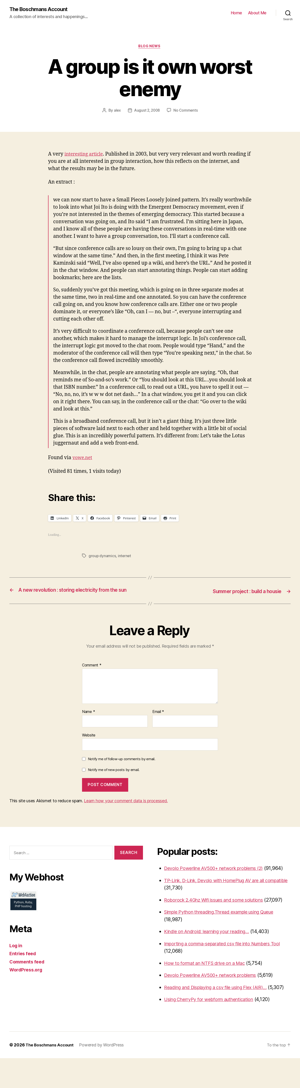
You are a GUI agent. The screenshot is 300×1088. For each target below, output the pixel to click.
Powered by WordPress (104, 1074)
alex (116, 111)
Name (88, 719)
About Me (257, 13)
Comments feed (28, 969)
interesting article (85, 155)
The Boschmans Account (41, 9)
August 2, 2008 (146, 111)
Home (236, 13)
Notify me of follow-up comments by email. (121, 766)
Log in (16, 953)
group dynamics (102, 557)
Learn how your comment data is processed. (126, 808)
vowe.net (83, 459)
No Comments (186, 111)
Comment (91, 673)
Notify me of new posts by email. (113, 777)
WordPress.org (27, 977)
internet (125, 557)
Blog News (150, 47)
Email (158, 719)
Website (88, 742)
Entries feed (23, 961)
